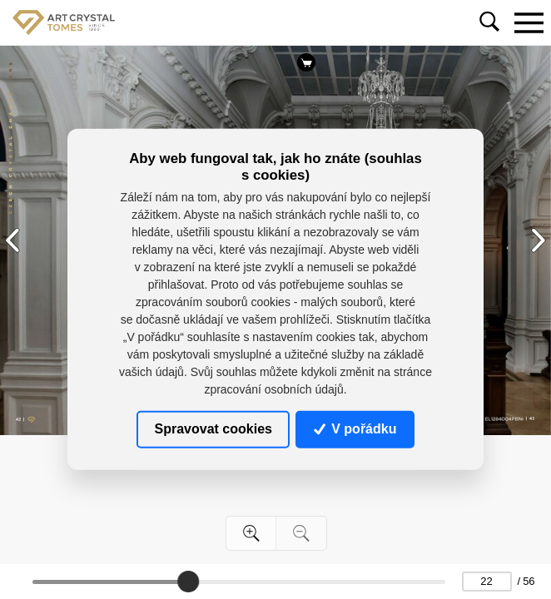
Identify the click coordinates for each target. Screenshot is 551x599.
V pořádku (355, 429)
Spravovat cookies (213, 429)
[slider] (188, 581)
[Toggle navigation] (528, 22)
